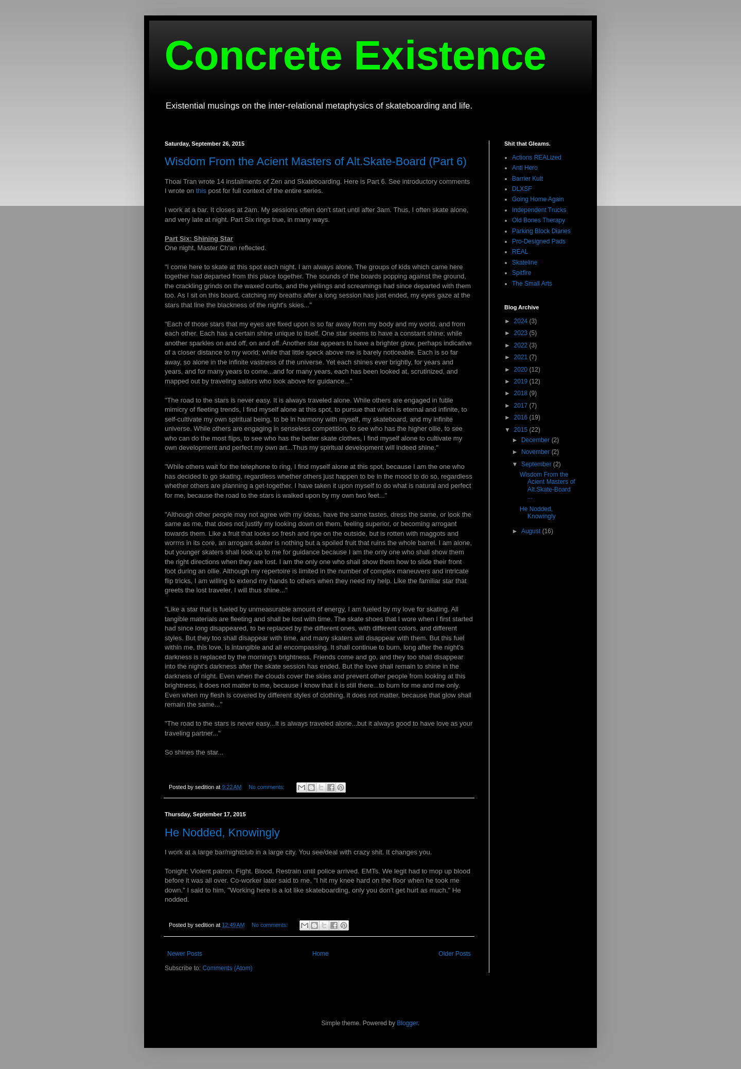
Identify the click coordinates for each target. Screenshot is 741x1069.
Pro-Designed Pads (539, 241)
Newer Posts (184, 953)
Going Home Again (538, 199)
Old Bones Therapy (538, 220)
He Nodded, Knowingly (222, 832)
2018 (522, 393)
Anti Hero (525, 167)
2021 (522, 357)
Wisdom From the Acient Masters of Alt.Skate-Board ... (547, 485)
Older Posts (454, 953)
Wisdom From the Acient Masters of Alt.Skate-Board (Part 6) (316, 161)
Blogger (407, 1023)
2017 (522, 405)
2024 (522, 321)
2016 (522, 417)
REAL (520, 251)
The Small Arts (532, 283)
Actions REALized (536, 157)
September (537, 464)
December (536, 440)
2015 (522, 429)
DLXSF (522, 188)
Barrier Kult (527, 178)
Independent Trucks (539, 210)
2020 (522, 369)
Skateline (524, 262)
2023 (522, 333)
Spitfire (521, 272)
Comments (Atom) (227, 968)
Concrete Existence (355, 55)
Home (320, 953)
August (531, 531)
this (201, 191)
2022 (522, 345)
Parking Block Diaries (541, 231)
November (536, 451)
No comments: (267, 787)
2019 (522, 381)
